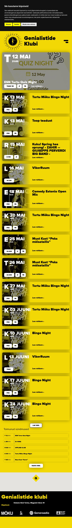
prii (8, 110)
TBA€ (9, 369)
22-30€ (9, 251)
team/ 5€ (10, 86)
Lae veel (36, 425)
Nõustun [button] (8, 24)
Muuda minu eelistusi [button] (28, 24)
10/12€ (9, 181)
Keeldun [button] (16, 24)
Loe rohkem (36, 86)
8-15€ (9, 157)
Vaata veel (36, 466)
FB (25, 86)
